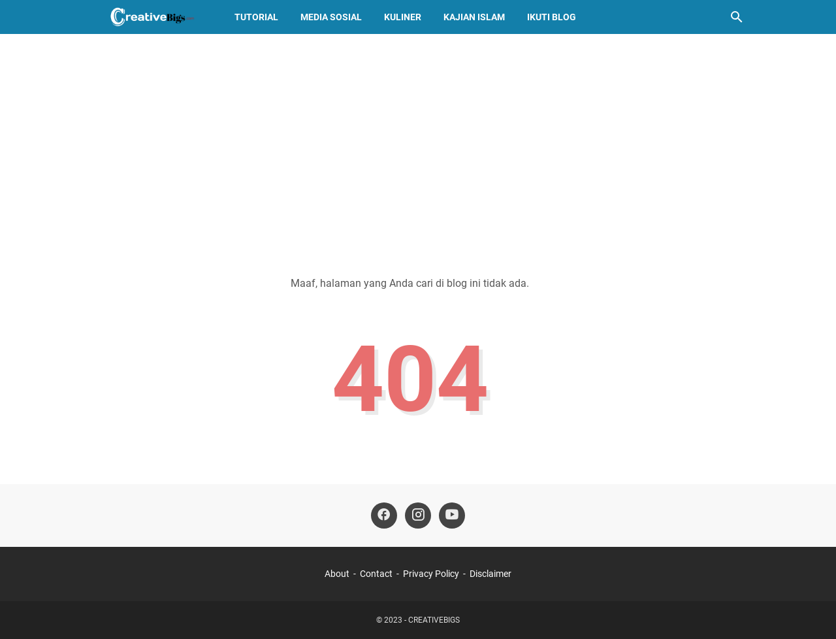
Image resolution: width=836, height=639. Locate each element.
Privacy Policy (431, 573)
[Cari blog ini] (737, 17)
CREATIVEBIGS (434, 620)
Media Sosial (331, 17)
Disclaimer (490, 573)
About (337, 573)
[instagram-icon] (418, 515)
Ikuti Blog (551, 17)
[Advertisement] (418, 145)
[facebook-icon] (384, 515)
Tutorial (256, 17)
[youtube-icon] (452, 515)
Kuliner (402, 17)
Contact (376, 573)
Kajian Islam (474, 17)
